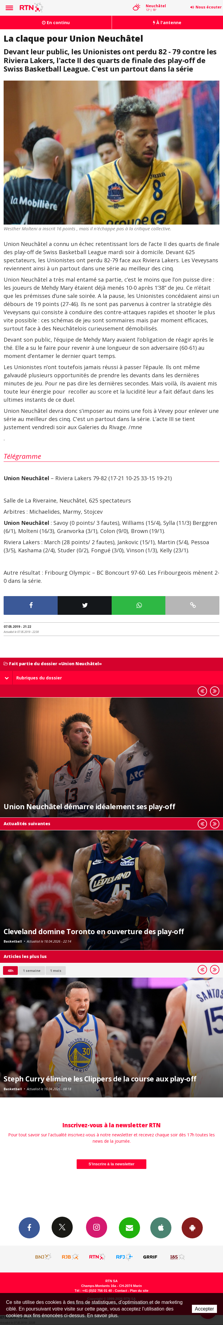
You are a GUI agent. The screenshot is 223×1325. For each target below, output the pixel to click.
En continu (56, 22)
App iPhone (160, 1227)
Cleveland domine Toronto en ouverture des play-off (94, 931)
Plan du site (139, 1290)
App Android (192, 1227)
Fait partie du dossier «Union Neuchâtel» (53, 663)
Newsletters (129, 1227)
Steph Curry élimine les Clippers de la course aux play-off (100, 1079)
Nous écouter (209, 7)
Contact (121, 1290)
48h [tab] (10, 970)
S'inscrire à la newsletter (112, 1164)
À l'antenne (167, 22)
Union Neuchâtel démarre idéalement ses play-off (89, 806)
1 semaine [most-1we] (31, 970)
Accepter (204, 1308)
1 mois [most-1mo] (55, 970)
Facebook (29, 1227)
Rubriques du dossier (33, 678)
